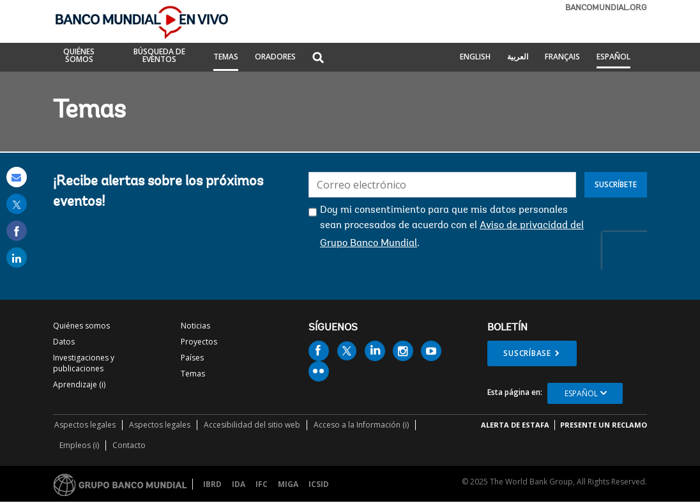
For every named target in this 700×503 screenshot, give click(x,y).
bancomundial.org (606, 8)
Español (613, 57)
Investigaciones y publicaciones (83, 363)
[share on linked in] (16, 257)
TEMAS (225, 57)
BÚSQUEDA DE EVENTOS (159, 56)
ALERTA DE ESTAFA (515, 424)
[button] (318, 58)
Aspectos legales (85, 424)
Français (562, 57)
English (475, 57)
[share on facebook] (16, 231)
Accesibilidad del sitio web (252, 424)
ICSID (318, 484)
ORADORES (275, 57)
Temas (193, 373)
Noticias (195, 325)
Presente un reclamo (603, 424)
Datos (64, 341)
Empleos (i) (79, 445)
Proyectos (199, 341)
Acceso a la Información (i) (361, 424)
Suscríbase (527, 353)
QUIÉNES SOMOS (79, 56)
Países (192, 357)
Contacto (129, 445)
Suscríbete (616, 184)
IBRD (212, 484)
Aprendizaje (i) (79, 384)
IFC (261, 484)
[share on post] (16, 204)
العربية (517, 57)
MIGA (288, 484)
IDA (238, 484)
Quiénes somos (81, 325)
